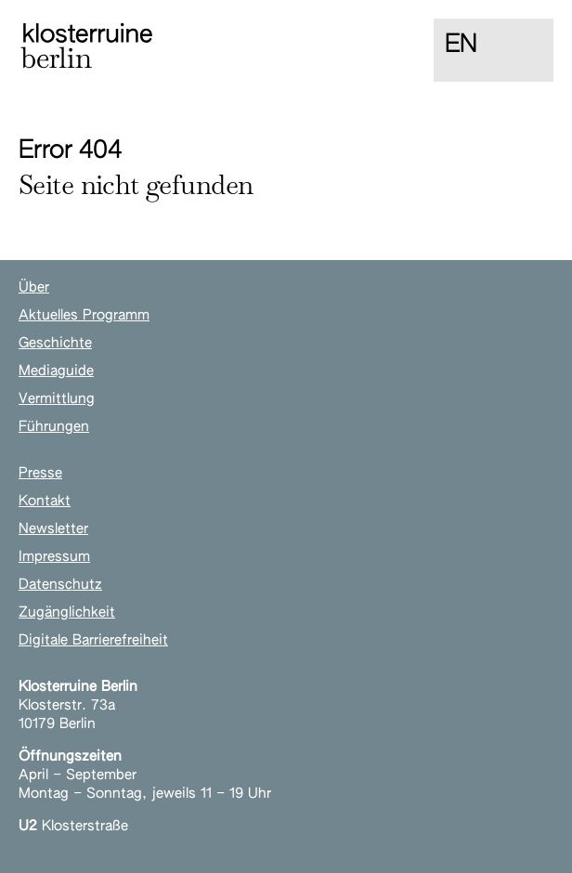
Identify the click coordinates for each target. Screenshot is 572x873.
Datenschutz (60, 585)
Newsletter (53, 529)
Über (34, 287)
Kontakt (45, 501)
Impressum (54, 557)
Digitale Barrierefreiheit (93, 640)
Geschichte (55, 343)
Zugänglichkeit (67, 612)
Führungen (54, 427)
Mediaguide (56, 371)
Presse (40, 473)
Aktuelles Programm (84, 315)
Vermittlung (57, 399)
